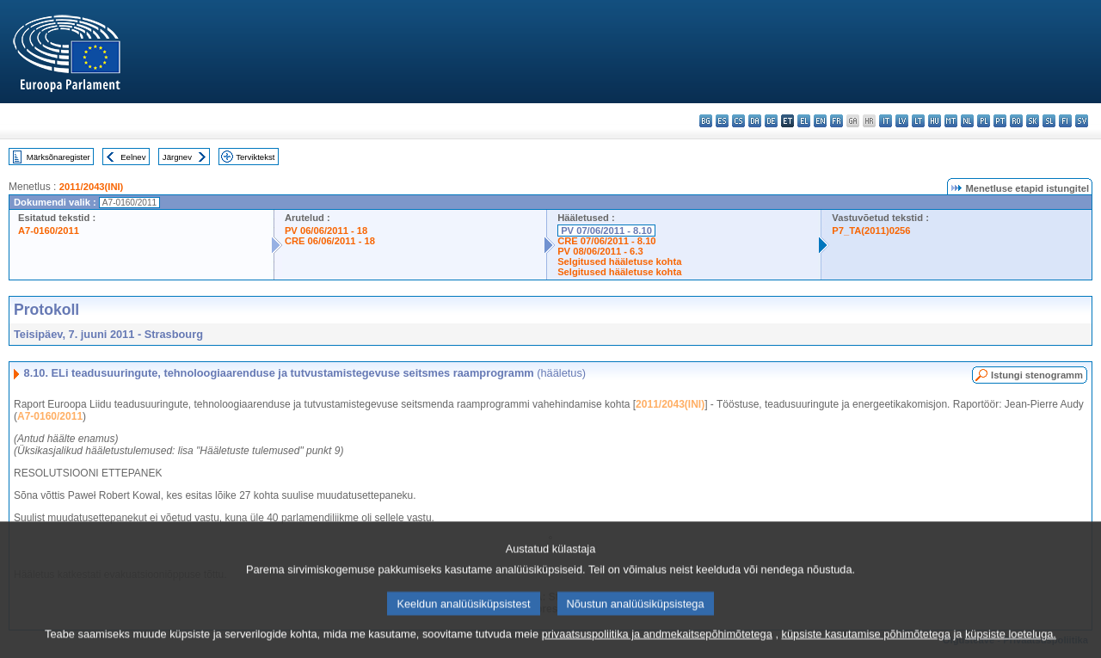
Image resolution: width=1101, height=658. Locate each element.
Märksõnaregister (58, 157)
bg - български (705, 120)
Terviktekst (255, 157)
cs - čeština (738, 120)
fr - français (836, 120)
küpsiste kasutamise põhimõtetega (866, 642)
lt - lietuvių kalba (918, 120)
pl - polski (983, 120)
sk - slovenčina (1032, 120)
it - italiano (885, 120)
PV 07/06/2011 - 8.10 (606, 230)
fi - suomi (1065, 120)
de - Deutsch (771, 120)
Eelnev (132, 157)
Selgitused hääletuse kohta (619, 261)
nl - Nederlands (967, 120)
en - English (820, 120)
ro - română (1016, 120)
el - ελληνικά (803, 120)
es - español (722, 120)
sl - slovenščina (1049, 120)
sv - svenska (1081, 120)
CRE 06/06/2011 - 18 (330, 241)
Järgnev (177, 157)
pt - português (999, 120)
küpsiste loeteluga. (1010, 642)
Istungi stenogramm (1037, 375)
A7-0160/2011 (48, 230)
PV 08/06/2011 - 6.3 (600, 251)
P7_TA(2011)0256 (871, 230)
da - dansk (754, 120)
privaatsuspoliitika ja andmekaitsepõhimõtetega (657, 642)
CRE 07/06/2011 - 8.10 (606, 241)
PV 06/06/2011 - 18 (326, 230)
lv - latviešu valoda (901, 120)
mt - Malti (950, 120)
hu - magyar (934, 120)
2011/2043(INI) (91, 186)
